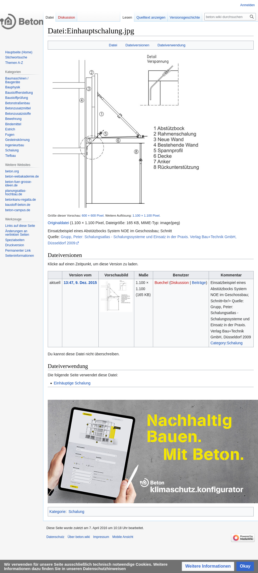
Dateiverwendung (171, 45)
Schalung (76, 511)
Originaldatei (58, 223)
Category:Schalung (227, 343)
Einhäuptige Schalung (72, 383)
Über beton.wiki (79, 537)
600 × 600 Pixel (93, 215)
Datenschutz (55, 537)
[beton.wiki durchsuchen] (230, 16)
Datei (113, 45)
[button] (208, 566)
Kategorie (57, 511)
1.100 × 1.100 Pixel (145, 215)
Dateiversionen (137, 45)
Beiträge (199, 282)
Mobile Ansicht (122, 537)
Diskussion (180, 282)
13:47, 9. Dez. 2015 (80, 282)
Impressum (101, 537)
